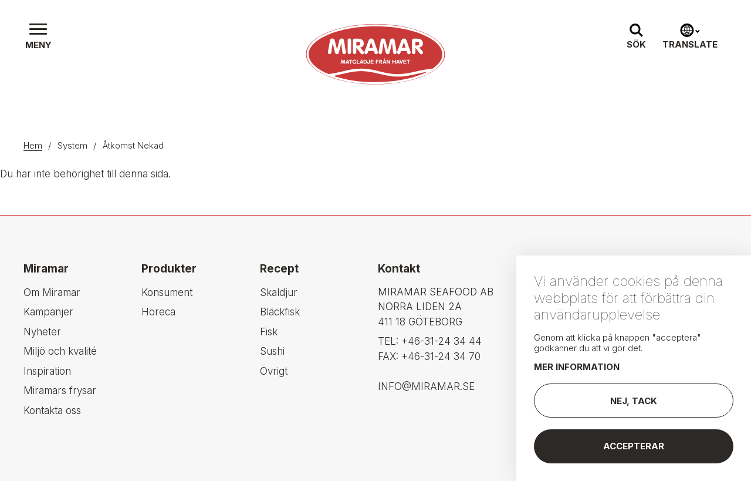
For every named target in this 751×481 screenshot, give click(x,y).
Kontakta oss (52, 410)
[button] (38, 37)
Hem (32, 145)
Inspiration (47, 371)
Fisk (269, 332)
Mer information (577, 370)
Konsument (166, 292)
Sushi (272, 351)
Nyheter (42, 332)
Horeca (158, 312)
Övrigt (273, 371)
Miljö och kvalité (60, 351)
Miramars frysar (59, 390)
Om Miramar (51, 292)
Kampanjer (48, 312)
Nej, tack (633, 403)
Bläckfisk (280, 312)
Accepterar (633, 449)
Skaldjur (278, 292)
